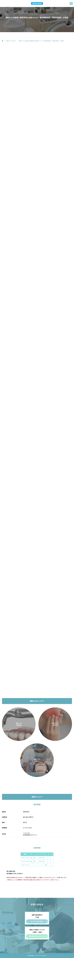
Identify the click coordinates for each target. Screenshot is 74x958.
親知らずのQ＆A (11, 41)
